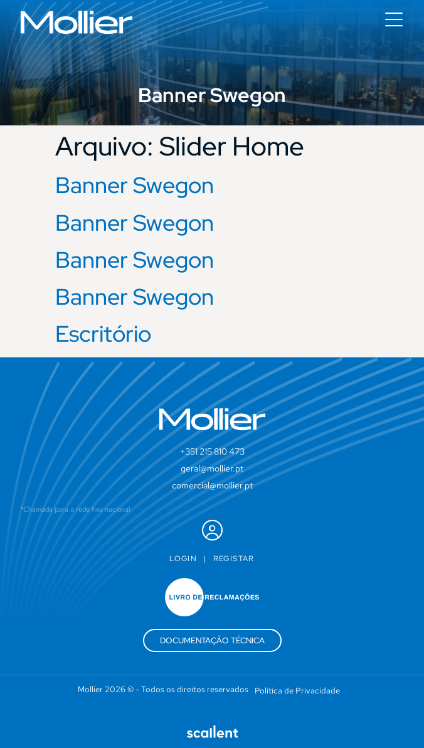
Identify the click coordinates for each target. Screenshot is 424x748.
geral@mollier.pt (212, 468)
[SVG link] (76, 22)
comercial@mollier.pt (212, 485)
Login (183, 559)
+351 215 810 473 (212, 451)
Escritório (103, 334)
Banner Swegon (134, 185)
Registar (234, 559)
